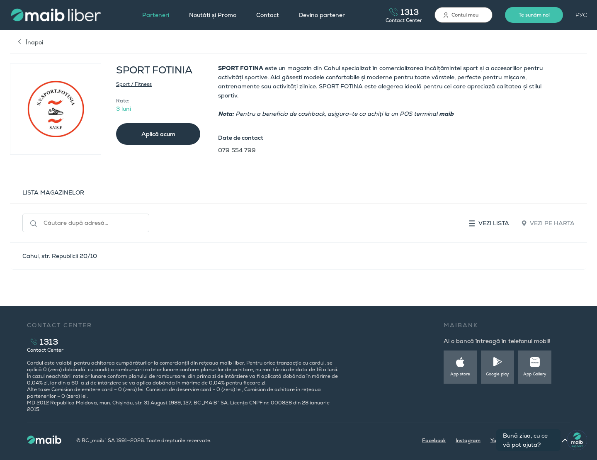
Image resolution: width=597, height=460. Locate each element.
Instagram (468, 440)
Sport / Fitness (134, 84)
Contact (267, 15)
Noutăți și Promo (212, 15)
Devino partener (322, 15)
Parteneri (155, 15)
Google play (497, 374)
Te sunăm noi (534, 15)
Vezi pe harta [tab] (548, 223)
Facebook (434, 440)
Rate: (122, 100)
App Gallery (534, 374)
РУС (581, 15)
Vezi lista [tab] (489, 223)
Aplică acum (158, 134)
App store (460, 374)
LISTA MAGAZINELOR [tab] (53, 192)
